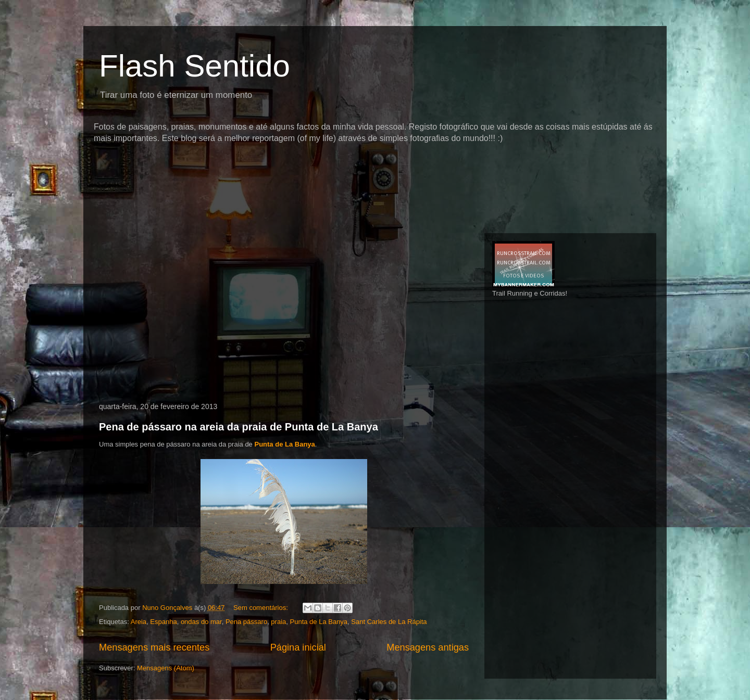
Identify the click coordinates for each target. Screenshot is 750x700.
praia (278, 622)
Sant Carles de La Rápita (389, 622)
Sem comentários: (261, 608)
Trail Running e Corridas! (529, 293)
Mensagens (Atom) (165, 668)
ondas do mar (201, 622)
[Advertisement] (283, 164)
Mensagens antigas (427, 647)
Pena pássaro (246, 622)
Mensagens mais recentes (154, 647)
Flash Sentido (194, 65)
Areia (138, 622)
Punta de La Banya (284, 444)
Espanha (163, 622)
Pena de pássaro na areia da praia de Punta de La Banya (238, 426)
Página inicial (298, 647)
